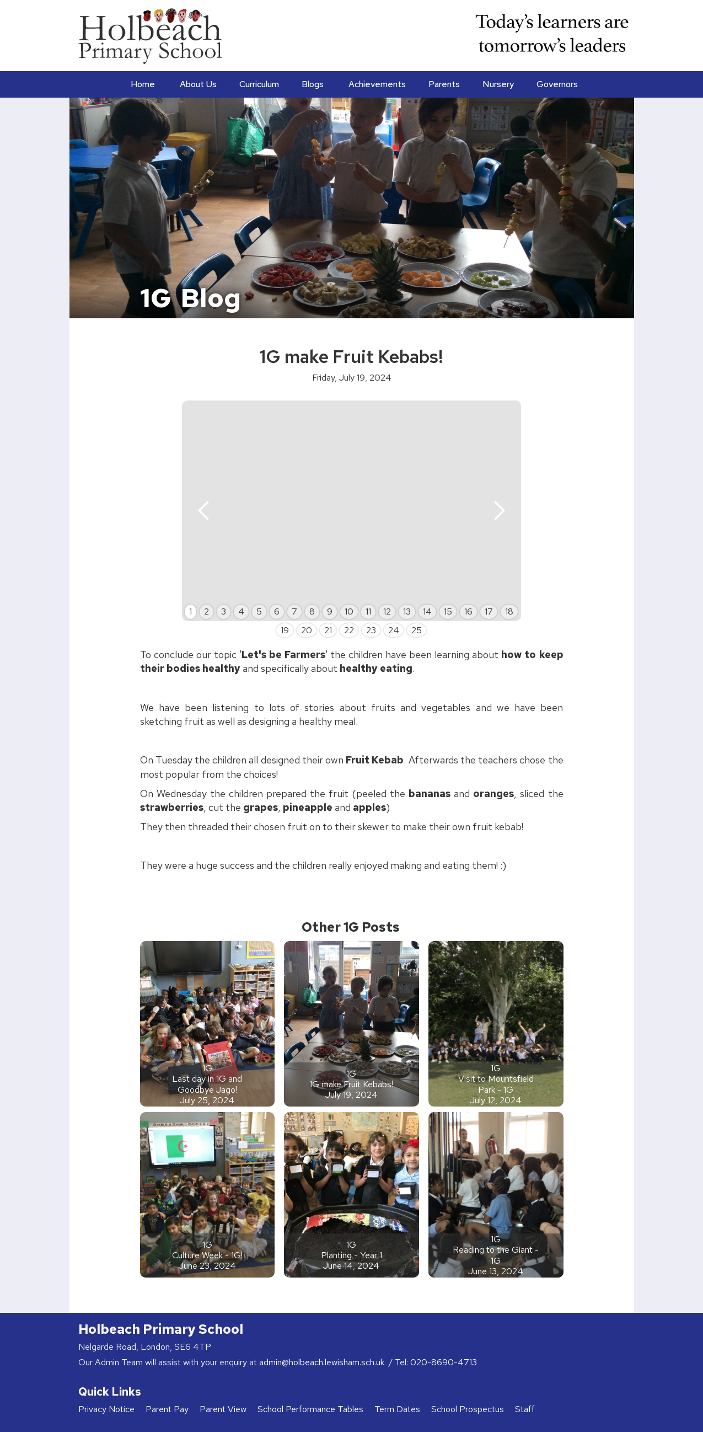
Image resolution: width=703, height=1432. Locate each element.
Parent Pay (167, 1409)
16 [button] (468, 611)
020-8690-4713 (443, 1362)
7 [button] (294, 611)
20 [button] (306, 630)
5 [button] (259, 611)
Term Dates (397, 1409)
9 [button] (329, 611)
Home (143, 84)
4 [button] (241, 611)
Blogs (313, 84)
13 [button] (407, 611)
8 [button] (312, 611)
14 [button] (427, 611)
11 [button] (368, 611)
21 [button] (328, 630)
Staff (525, 1409)
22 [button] (349, 630)
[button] (197, 84)
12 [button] (387, 611)
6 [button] (277, 611)
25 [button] (416, 630)
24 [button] (393, 630)
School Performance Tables (310, 1409)
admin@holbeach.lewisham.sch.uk (323, 1362)
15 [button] (448, 611)
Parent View (223, 1409)
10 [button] (349, 611)
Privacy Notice (106, 1409)
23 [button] (371, 630)
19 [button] (285, 630)
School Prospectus (467, 1409)
